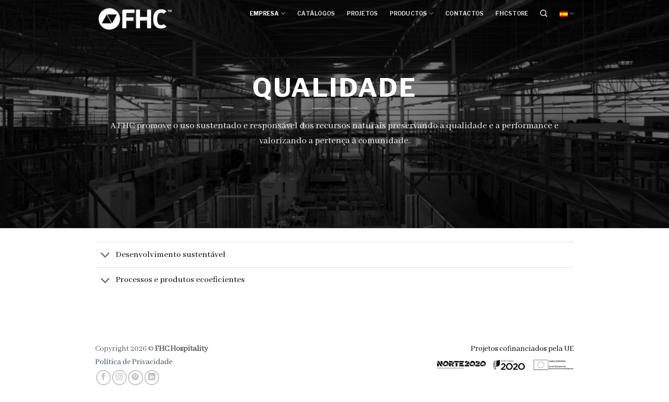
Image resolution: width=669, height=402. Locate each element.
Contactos (464, 13)
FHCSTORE (511, 13)
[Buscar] (543, 13)
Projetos (362, 13)
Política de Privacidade (134, 362)
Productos (411, 13)
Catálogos (316, 13)
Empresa (267, 13)
